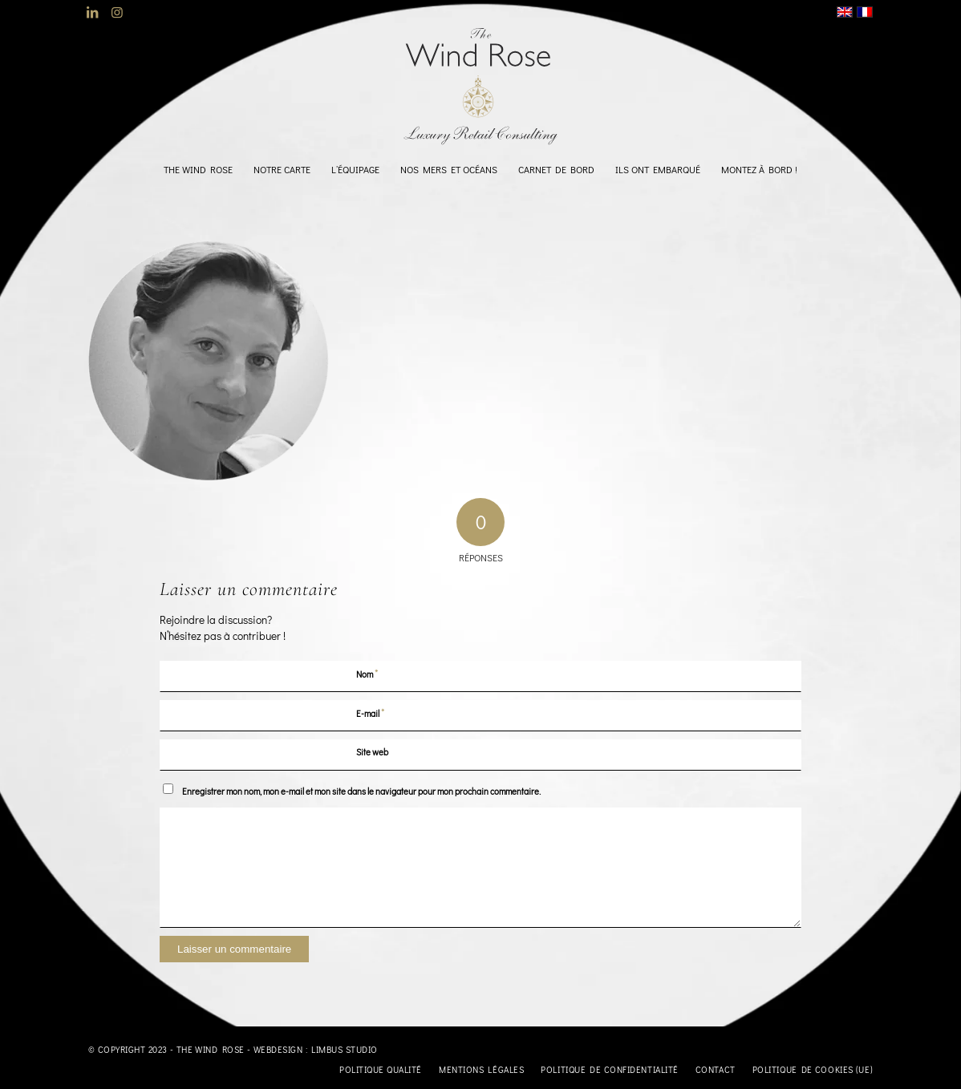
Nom (367, 673)
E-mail (370, 712)
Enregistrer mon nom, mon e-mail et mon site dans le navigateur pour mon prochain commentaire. (361, 791)
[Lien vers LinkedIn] (92, 12)
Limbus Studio (344, 1049)
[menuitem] (198, 169)
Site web (372, 752)
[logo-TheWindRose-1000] (481, 86)
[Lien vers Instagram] (117, 12)
